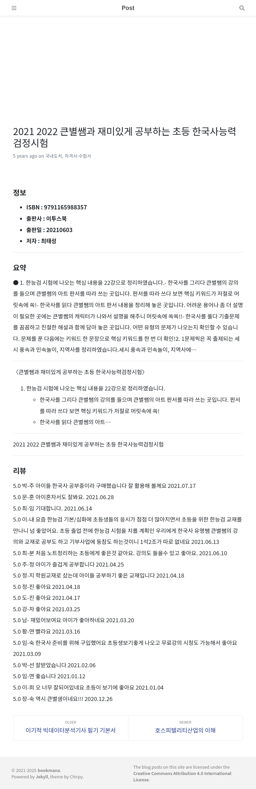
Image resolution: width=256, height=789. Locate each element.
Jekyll (42, 776)
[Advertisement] (128, 62)
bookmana (49, 770)
